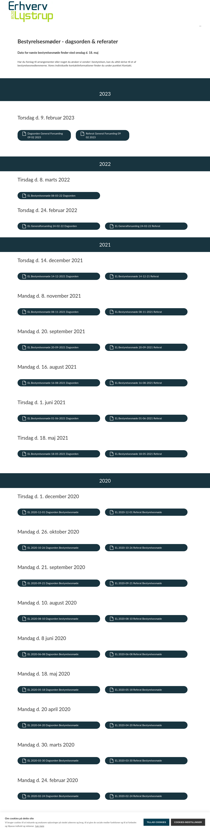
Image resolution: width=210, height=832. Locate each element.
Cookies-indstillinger (188, 822)
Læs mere (39, 826)
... (200, 25)
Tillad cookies (156, 822)
